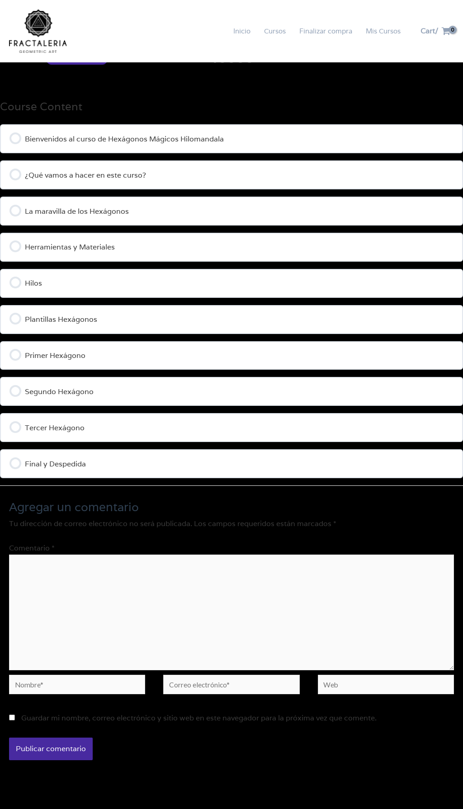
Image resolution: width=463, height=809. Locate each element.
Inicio (241, 31)
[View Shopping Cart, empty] (435, 31)
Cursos (275, 31)
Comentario (32, 556)
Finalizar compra (325, 31)
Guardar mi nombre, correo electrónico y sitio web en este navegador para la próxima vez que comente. (199, 730)
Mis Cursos (383, 31)
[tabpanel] (231, 256)
